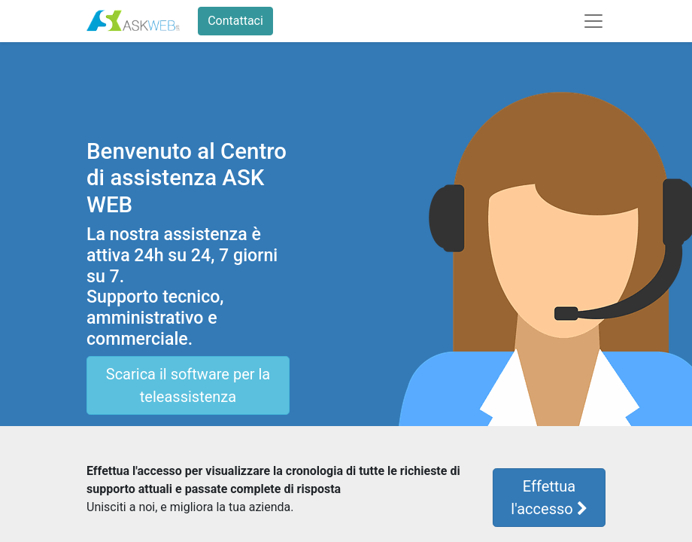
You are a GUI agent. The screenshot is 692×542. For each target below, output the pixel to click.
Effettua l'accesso (549, 497)
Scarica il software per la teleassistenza (188, 385)
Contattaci (235, 21)
